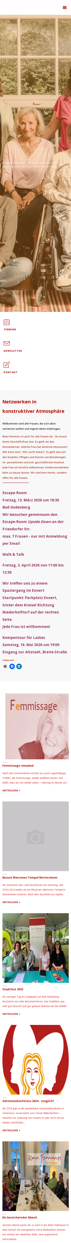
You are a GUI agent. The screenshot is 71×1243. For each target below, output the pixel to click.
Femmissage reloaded (18, 766)
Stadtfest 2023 (12, 989)
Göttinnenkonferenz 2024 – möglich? (28, 1101)
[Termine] (7, 323)
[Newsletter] (7, 345)
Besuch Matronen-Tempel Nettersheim (29, 877)
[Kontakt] (7, 366)
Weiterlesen (11, 790)
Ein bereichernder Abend (19, 1217)
